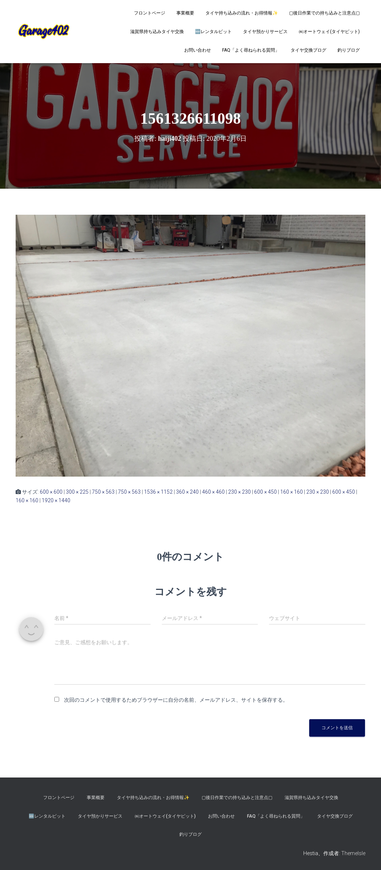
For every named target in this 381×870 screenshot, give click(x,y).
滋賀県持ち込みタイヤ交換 (157, 31)
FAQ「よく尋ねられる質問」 (250, 50)
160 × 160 (291, 492)
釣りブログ (348, 50)
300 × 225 (77, 492)
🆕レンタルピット (213, 31)
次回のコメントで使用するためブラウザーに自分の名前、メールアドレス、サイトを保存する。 (176, 700)
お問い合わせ (197, 50)
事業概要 (185, 13)
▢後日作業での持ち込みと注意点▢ (324, 13)
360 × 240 (187, 492)
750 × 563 (103, 492)
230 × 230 (239, 492)
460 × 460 (213, 492)
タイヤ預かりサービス (265, 31)
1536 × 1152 (158, 492)
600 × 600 (51, 492)
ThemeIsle (353, 853)
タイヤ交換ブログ (308, 50)
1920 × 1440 (56, 500)
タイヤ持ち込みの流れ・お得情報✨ (241, 13)
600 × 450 (265, 492)
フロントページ (149, 13)
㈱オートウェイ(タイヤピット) (329, 31)
